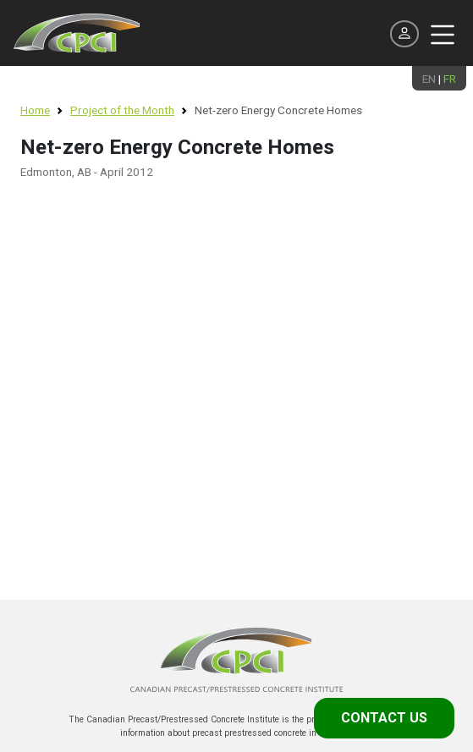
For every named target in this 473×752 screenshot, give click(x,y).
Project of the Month (122, 110)
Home (35, 110)
